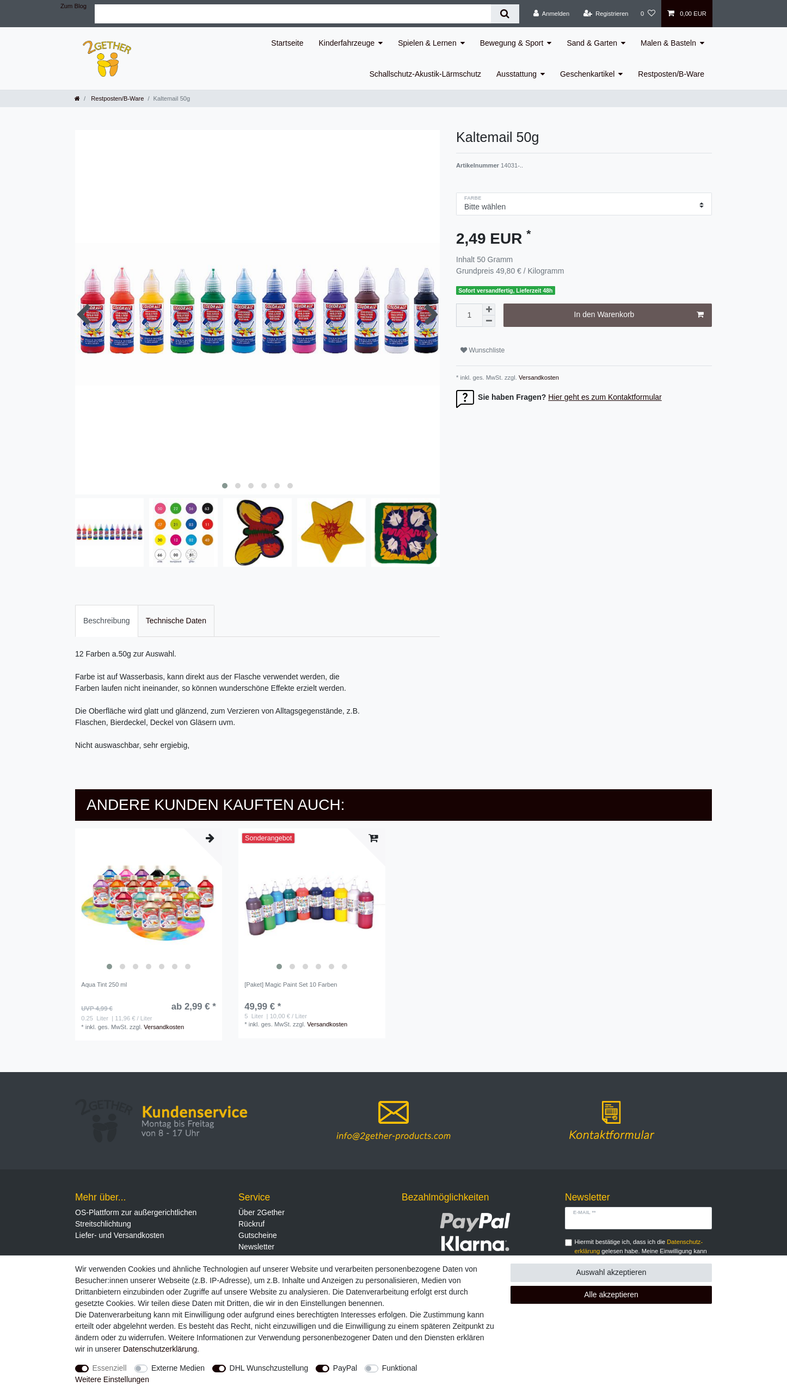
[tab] (106, 621)
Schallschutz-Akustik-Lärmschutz (425, 74)
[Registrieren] (605, 13)
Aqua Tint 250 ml (104, 984)
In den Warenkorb (639, 315)
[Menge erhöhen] (488, 309)
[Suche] (505, 13)
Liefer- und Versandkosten (119, 1235)
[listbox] (148, 901)
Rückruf (251, 1223)
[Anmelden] (551, 13)
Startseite (287, 43)
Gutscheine (257, 1235)
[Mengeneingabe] (469, 315)
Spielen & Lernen (427, 43)
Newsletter (256, 1246)
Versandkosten (538, 377)
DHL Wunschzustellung (269, 1368)
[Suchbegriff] (293, 13)
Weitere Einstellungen (112, 1379)
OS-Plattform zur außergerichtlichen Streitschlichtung (135, 1218)
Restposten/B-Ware (671, 74)
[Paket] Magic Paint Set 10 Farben (290, 984)
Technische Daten (176, 620)
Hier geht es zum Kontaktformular (605, 397)
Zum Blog (73, 6)
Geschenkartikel (587, 74)
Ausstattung (516, 74)
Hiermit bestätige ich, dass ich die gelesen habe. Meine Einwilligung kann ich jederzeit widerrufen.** (641, 1251)
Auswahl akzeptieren (611, 1272)
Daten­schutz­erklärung (160, 1349)
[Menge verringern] (488, 321)
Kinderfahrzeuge (347, 43)
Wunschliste (482, 350)
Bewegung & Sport (512, 43)
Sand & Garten (592, 43)
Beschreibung (106, 620)
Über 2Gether (261, 1212)
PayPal (345, 1368)
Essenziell (110, 1368)
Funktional (399, 1368)
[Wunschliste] (648, 13)
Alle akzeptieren (611, 1294)
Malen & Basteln (668, 43)
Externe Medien (178, 1368)
